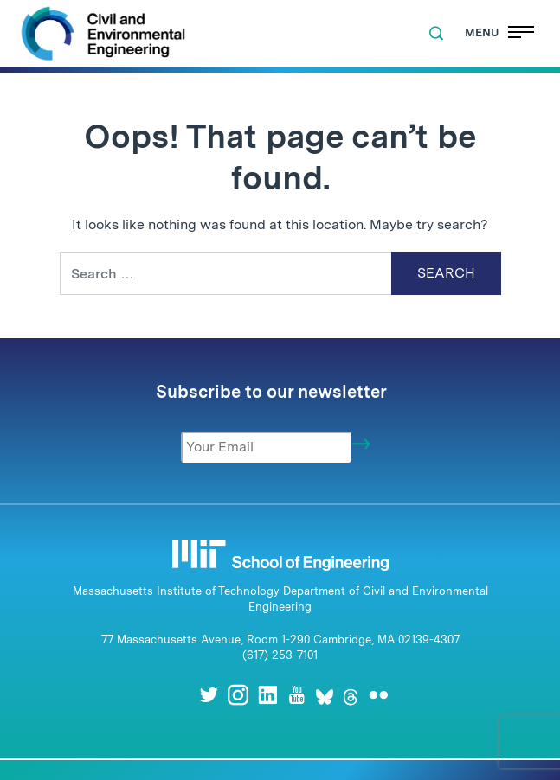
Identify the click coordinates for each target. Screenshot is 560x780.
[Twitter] (208, 694)
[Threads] (350, 694)
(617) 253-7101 (280, 655)
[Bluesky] (324, 694)
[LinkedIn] (267, 694)
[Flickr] (378, 694)
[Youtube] (296, 694)
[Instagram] (238, 694)
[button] (436, 33)
